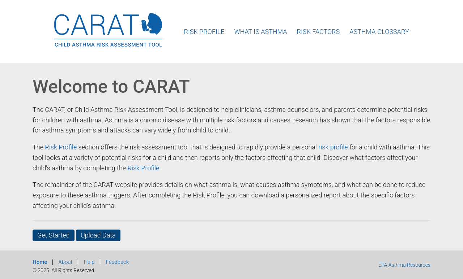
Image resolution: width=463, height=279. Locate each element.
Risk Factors (318, 31)
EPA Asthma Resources (404, 265)
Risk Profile (204, 31)
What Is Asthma (260, 31)
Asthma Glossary (379, 31)
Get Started (53, 235)
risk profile (333, 147)
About (65, 262)
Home (40, 262)
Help (89, 262)
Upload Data (98, 235)
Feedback (117, 262)
